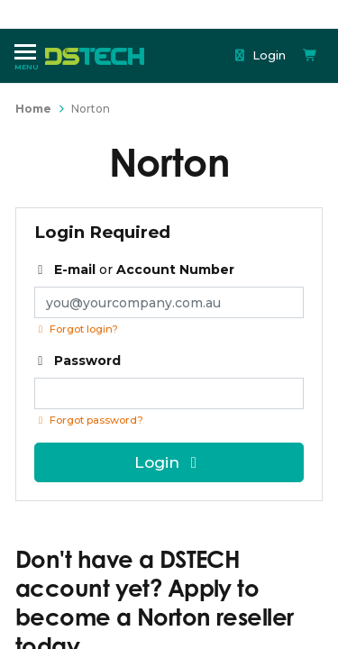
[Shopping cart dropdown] (310, 55)
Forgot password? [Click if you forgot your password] (88, 420)
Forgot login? (76, 329)
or (134, 269)
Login (260, 55)
